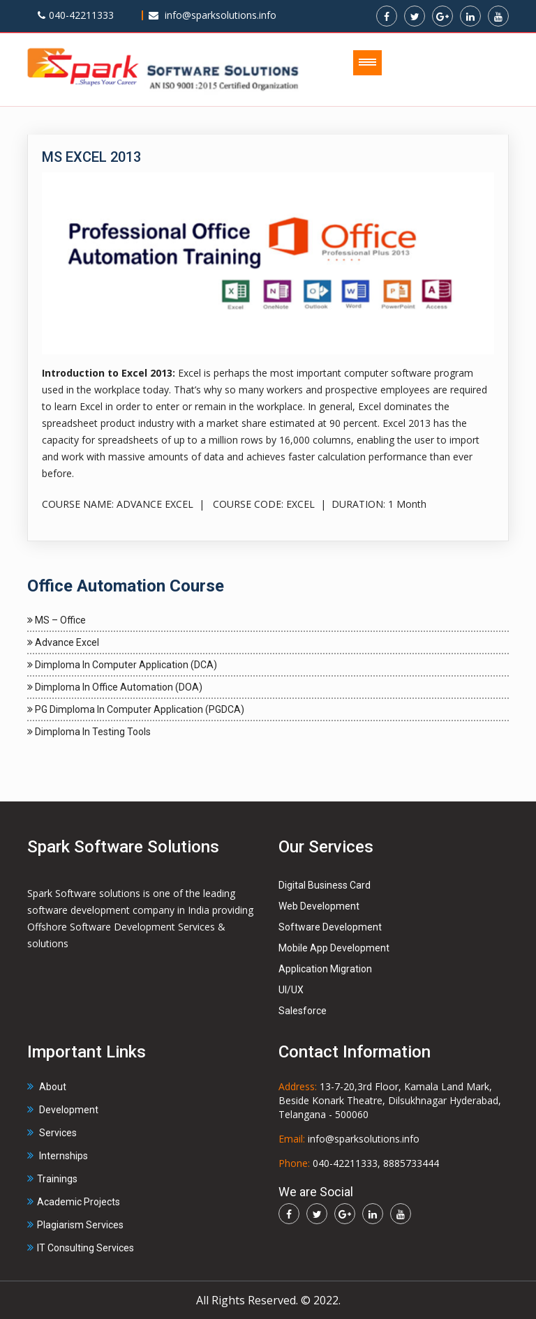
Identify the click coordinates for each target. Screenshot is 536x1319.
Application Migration (325, 968)
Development (62, 1109)
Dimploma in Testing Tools (89, 731)
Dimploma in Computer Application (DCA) (122, 664)
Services (52, 1132)
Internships (57, 1155)
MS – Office (56, 620)
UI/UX (291, 989)
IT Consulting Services (80, 1247)
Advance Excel (63, 642)
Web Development (318, 906)
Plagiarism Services (75, 1224)
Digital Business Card (324, 885)
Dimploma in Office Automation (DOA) (114, 687)
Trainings (52, 1178)
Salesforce (302, 1010)
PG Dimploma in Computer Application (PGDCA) (135, 709)
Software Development (330, 927)
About (46, 1086)
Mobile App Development (333, 948)
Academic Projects (73, 1201)
